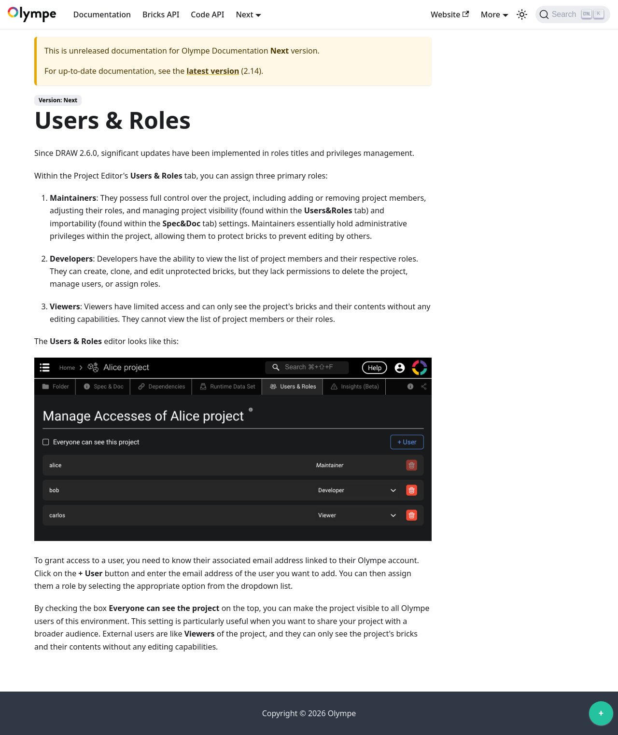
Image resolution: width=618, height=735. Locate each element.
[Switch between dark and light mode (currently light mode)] (522, 14)
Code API (207, 14)
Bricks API (160, 14)
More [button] (490, 14)
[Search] (572, 14)
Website (450, 14)
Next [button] (244, 14)
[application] (601, 715)
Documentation (102, 14)
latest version (212, 71)
